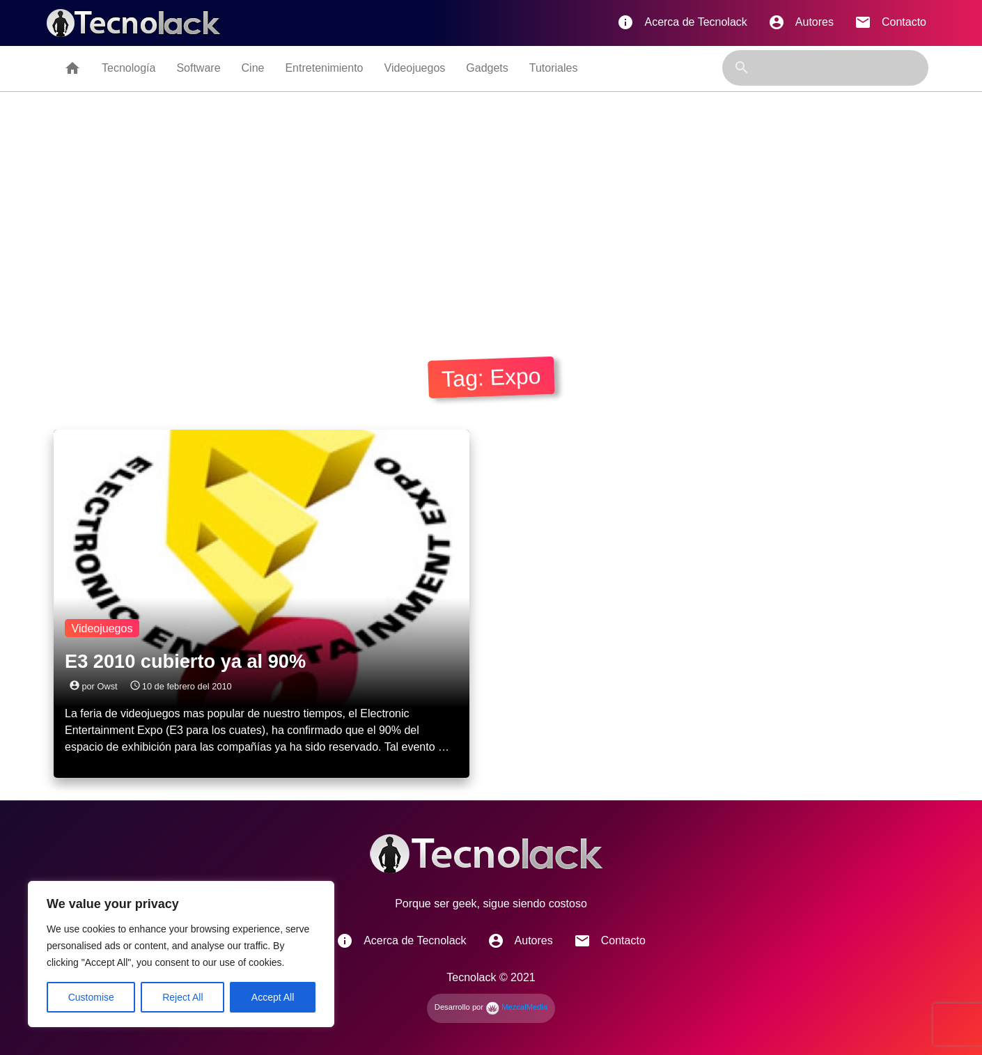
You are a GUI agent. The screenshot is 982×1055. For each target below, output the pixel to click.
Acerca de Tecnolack (682, 22)
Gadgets (487, 68)
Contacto (890, 22)
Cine (253, 68)
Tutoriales (553, 68)
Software (198, 68)
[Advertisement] (491, 220)
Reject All (182, 997)
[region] (181, 954)
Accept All (272, 997)
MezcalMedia (516, 1007)
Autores (801, 22)
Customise (91, 997)
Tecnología (128, 68)
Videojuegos (415, 68)
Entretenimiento (324, 68)
